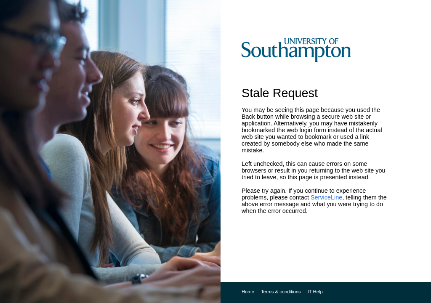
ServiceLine (326, 197)
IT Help (315, 291)
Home (248, 291)
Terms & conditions (281, 291)
